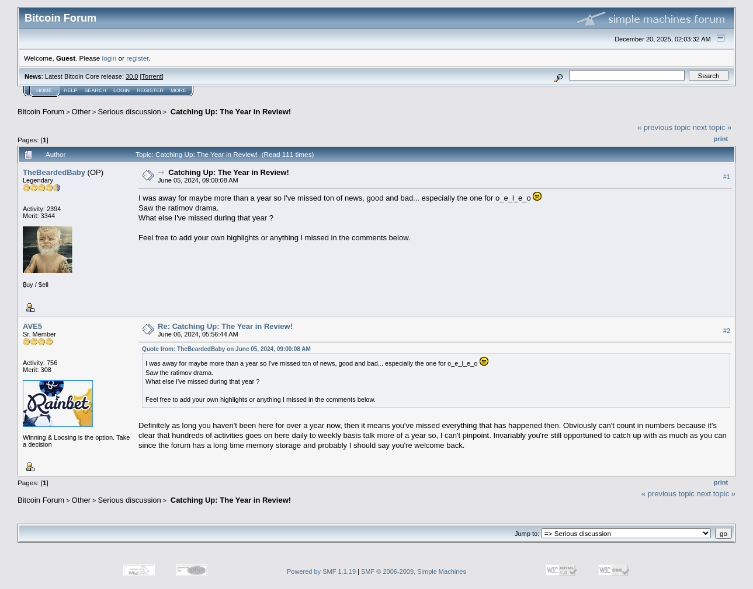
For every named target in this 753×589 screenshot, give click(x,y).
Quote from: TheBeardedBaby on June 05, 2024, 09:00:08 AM (226, 349)
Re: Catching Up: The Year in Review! (225, 326)
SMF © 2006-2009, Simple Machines (413, 571)
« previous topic (663, 127)
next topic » (712, 127)
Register (150, 90)
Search (96, 90)
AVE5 (32, 326)
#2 (726, 330)
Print (721, 138)
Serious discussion (129, 111)
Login (121, 90)
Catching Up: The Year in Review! (229, 111)
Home (44, 90)
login (109, 58)
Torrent (152, 76)
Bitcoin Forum (41, 111)
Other (81, 111)
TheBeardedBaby (54, 172)
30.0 (132, 76)
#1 (726, 176)
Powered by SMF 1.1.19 (321, 571)
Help (71, 90)
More (178, 90)
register (137, 58)
